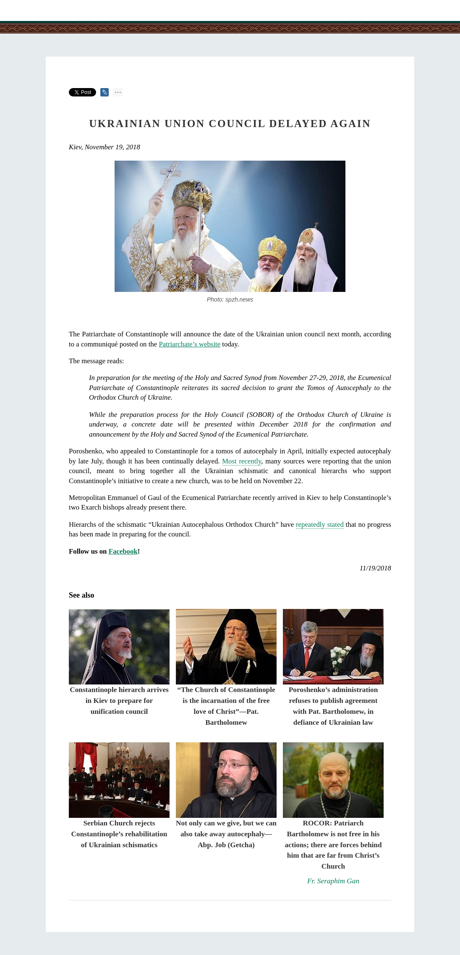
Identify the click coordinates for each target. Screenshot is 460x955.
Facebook (123, 551)
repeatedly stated (320, 524)
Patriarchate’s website (189, 344)
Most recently (241, 461)
